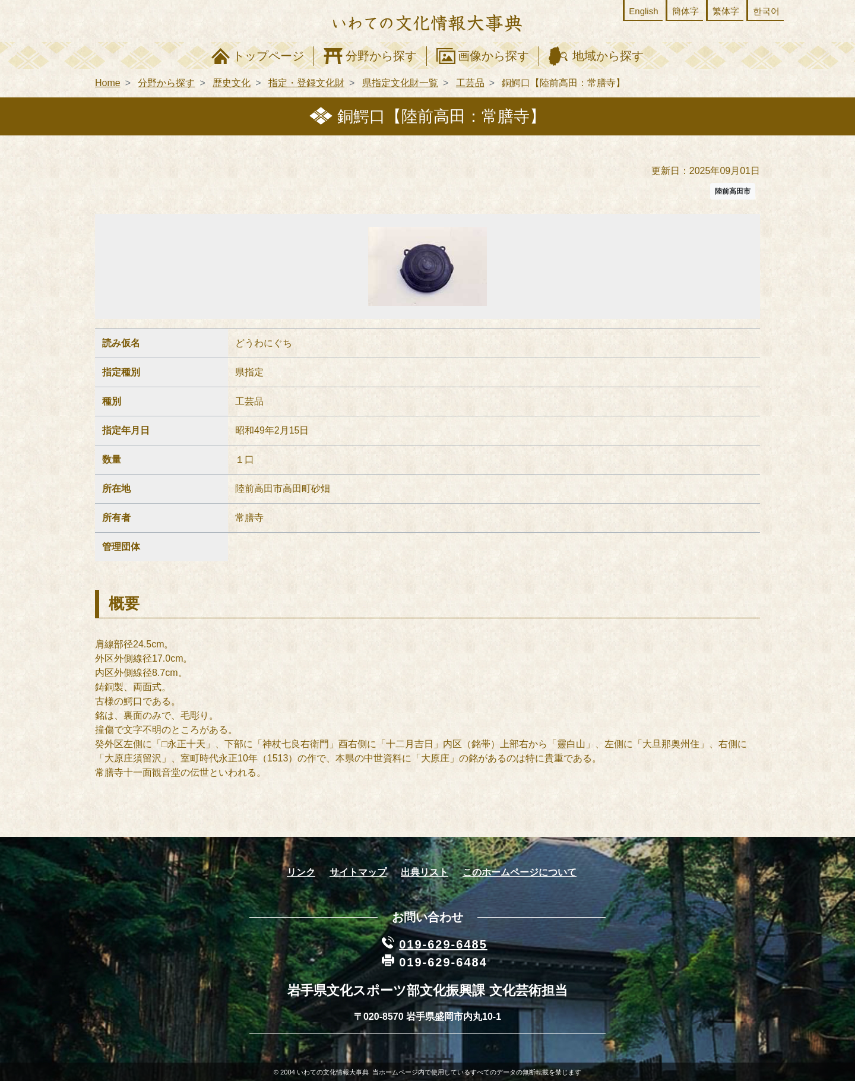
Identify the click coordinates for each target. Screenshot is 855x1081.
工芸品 (470, 83)
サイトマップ (358, 872)
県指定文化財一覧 (400, 83)
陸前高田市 (732, 191)
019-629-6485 (443, 944)
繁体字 (725, 11)
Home (108, 83)
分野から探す (381, 55)
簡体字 (685, 11)
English (643, 11)
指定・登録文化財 (306, 83)
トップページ (268, 55)
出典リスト (424, 872)
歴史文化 (232, 83)
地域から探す (608, 55)
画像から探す (493, 55)
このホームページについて (520, 872)
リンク (301, 872)
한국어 (766, 11)
